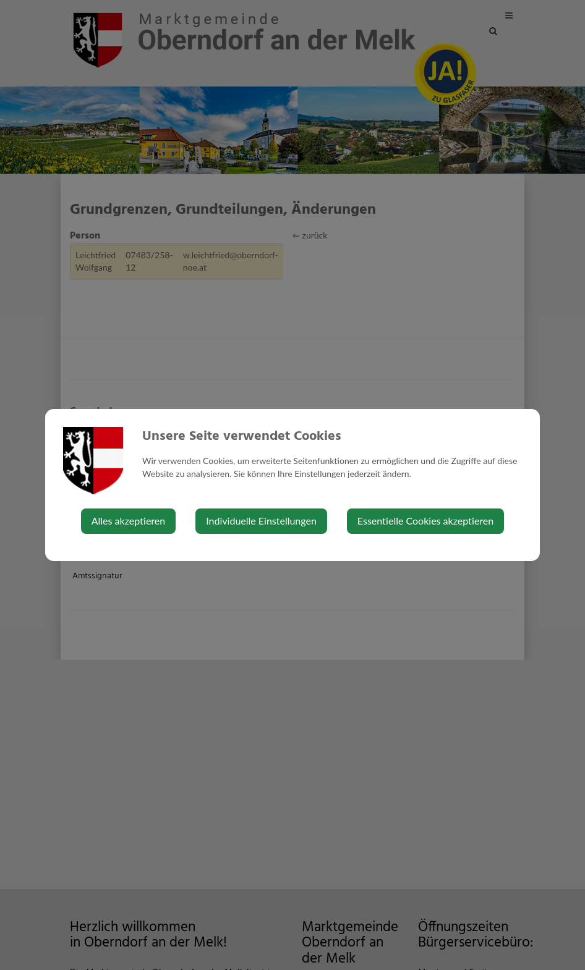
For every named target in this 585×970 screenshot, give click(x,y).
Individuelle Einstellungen (261, 520)
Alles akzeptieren (128, 520)
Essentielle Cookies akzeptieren (425, 520)
